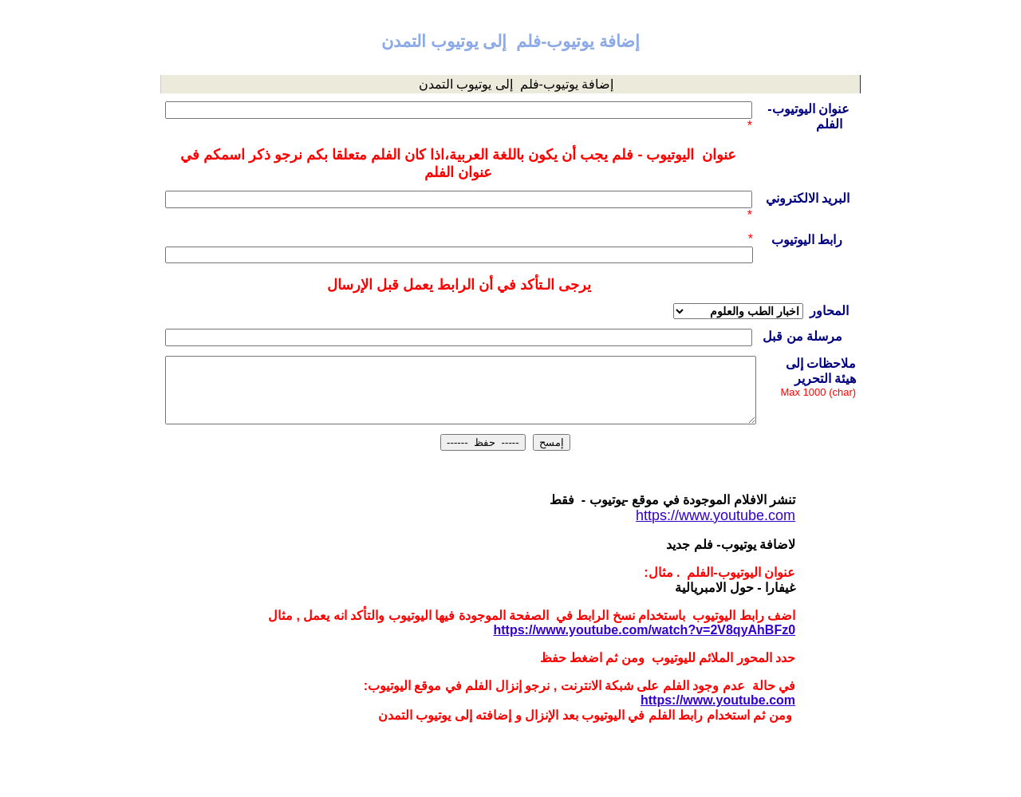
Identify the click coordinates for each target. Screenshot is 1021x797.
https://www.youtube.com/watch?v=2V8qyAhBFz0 (645, 630)
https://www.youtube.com (718, 700)
